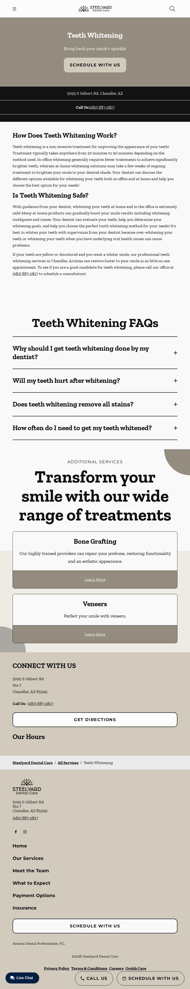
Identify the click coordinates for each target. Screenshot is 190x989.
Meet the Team (31, 870)
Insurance (25, 908)
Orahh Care (135, 968)
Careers (116, 968)
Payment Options (34, 895)
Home (20, 846)
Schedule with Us (95, 65)
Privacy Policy (56, 968)
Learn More (95, 579)
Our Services (28, 858)
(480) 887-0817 (101, 107)
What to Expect (31, 883)
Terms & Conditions (89, 968)
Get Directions (95, 719)
